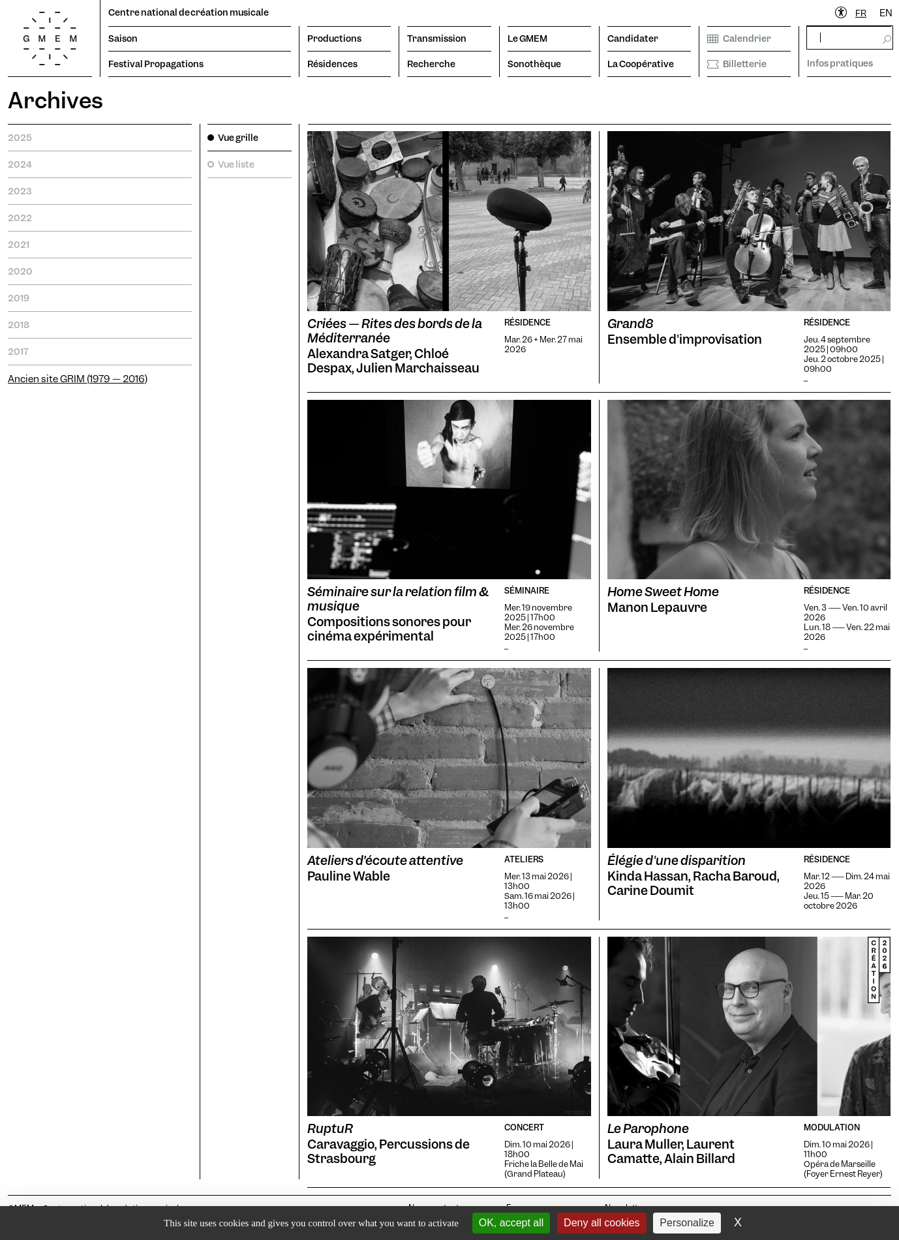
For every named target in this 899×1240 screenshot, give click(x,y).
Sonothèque (534, 64)
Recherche (431, 64)
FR (860, 13)
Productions (334, 38)
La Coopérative (640, 64)
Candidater (632, 38)
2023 (19, 191)
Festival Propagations (156, 64)
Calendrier (739, 38)
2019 (18, 298)
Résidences (332, 64)
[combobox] (861, 13)
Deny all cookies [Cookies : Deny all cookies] (602, 1222)
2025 (20, 138)
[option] (886, 13)
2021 (18, 244)
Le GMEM (527, 38)
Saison (123, 38)
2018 (18, 325)
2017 (18, 351)
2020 (20, 271)
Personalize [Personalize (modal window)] (687, 1222)
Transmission (436, 38)
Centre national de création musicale (188, 12)
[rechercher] (849, 37)
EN (885, 13)
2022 (20, 218)
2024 (20, 164)
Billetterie (737, 64)
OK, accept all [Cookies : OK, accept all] (511, 1222)
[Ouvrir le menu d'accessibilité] (841, 13)
